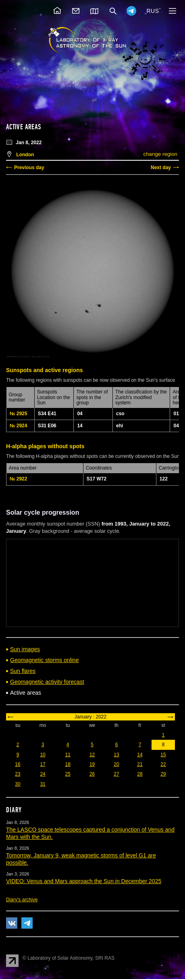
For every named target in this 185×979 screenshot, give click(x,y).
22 (163, 764)
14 (139, 755)
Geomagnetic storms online (44, 660)
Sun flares (22, 671)
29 (163, 774)
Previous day (29, 167)
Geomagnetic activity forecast (47, 682)
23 (17, 774)
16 (17, 764)
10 (42, 755)
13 (116, 755)
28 (139, 774)
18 (67, 764)
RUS (152, 11)
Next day (161, 167)
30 (17, 784)
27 (116, 774)
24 (42, 774)
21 (139, 764)
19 (92, 764)
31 (42, 784)
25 (67, 774)
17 (42, 764)
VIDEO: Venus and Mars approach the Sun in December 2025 (83, 881)
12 (92, 755)
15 (163, 755)
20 (116, 764)
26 (92, 774)
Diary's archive (21, 899)
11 (67, 755)
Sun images (25, 649)
